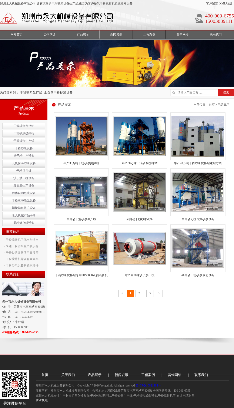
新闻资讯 (121, 375)
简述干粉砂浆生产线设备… (23, 246)
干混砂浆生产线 (23, 140)
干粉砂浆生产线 (31, 92)
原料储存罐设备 (23, 222)
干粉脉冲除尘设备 (24, 200)
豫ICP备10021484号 (148, 385)
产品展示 (223, 104)
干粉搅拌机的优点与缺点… (23, 239)
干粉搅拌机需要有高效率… (23, 259)
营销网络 (174, 375)
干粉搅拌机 (23, 170)
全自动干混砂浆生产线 (81, 219)
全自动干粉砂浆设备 (58, 92)
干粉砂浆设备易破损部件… (23, 265)
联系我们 (201, 375)
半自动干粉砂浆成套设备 (197, 275)
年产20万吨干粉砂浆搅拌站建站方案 (198, 163)
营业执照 (42, 400)
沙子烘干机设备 (23, 178)
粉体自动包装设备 (24, 193)
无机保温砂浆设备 (24, 163)
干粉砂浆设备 (24, 148)
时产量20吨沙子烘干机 (139, 275)
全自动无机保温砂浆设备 (197, 219)
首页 (212, 104)
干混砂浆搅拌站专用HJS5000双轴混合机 (81, 275)
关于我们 (68, 375)
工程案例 (148, 375)
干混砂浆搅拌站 (23, 126)
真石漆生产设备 (23, 185)
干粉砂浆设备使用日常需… (23, 252)
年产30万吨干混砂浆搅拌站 (139, 163)
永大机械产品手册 (24, 215)
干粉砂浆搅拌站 (23, 133)
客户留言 (212, 3)
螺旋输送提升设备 (24, 208)
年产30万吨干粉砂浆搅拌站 (81, 163)
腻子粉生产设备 (23, 155)
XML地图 (225, 3)
